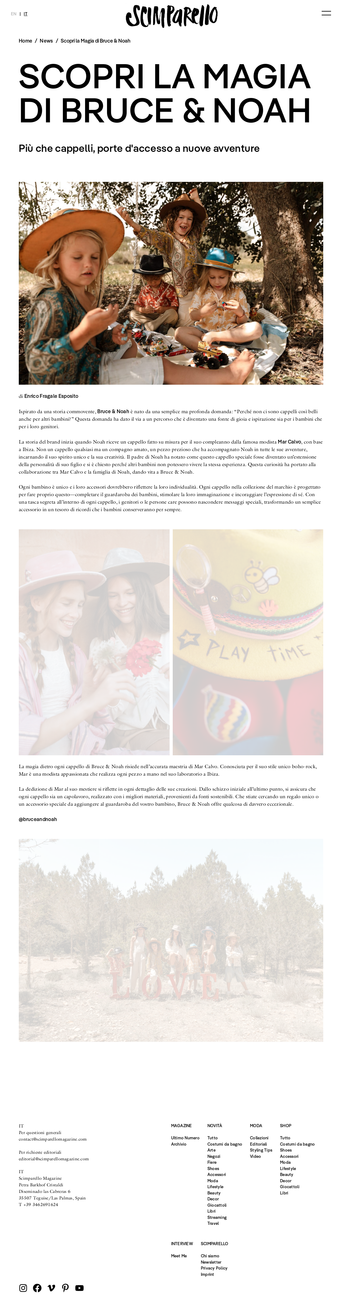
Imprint (207, 1274)
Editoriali (258, 1144)
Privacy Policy (214, 1268)
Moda (212, 1180)
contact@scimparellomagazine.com (53, 1139)
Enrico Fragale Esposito (51, 396)
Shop (285, 1125)
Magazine (181, 1125)
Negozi (214, 1156)
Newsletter (211, 1262)
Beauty (214, 1192)
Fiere (212, 1162)
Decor (213, 1198)
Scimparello (214, 1243)
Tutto (212, 1137)
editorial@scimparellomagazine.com (54, 1159)
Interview (182, 1243)
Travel (213, 1223)
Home (25, 41)
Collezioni (259, 1137)
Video (255, 1156)
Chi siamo (210, 1255)
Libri (211, 1211)
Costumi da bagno (224, 1144)
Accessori (216, 1174)
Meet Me (179, 1255)
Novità (214, 1125)
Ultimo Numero (185, 1137)
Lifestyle (215, 1186)
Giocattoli (217, 1205)
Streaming (217, 1217)
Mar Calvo (289, 442)
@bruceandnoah (38, 819)
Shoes (213, 1168)
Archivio (179, 1144)
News (46, 41)
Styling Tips (261, 1150)
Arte (211, 1150)
